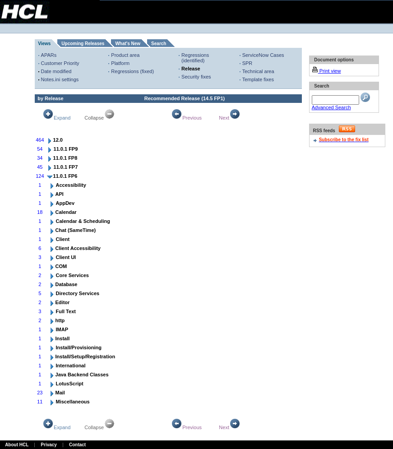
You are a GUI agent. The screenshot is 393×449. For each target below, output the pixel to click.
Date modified (56, 71)
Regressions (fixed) (132, 71)
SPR (247, 63)
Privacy (49, 444)
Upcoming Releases (82, 43)
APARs (49, 55)
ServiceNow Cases (263, 55)
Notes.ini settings (60, 79)
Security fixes (196, 76)
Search (158, 43)
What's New (127, 43)
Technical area (258, 71)
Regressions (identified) (195, 57)
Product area (125, 55)
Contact (77, 444)
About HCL (16, 444)
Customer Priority (60, 63)
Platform (120, 63)
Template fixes (258, 79)
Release (190, 68)
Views (44, 43)
